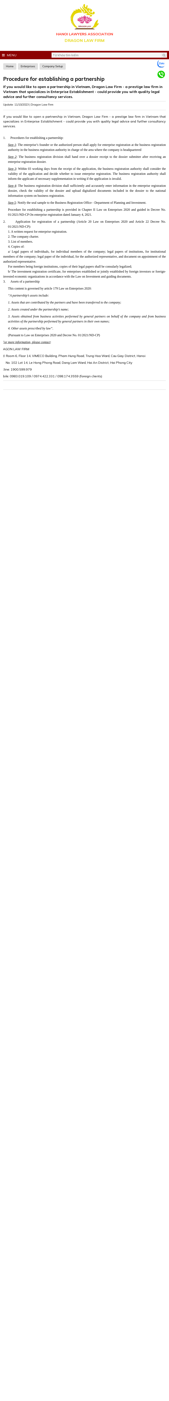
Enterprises (28, 66)
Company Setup (52, 66)
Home (10, 66)
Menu (9, 55)
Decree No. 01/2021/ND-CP (81, 335)
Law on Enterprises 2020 (40, 335)
